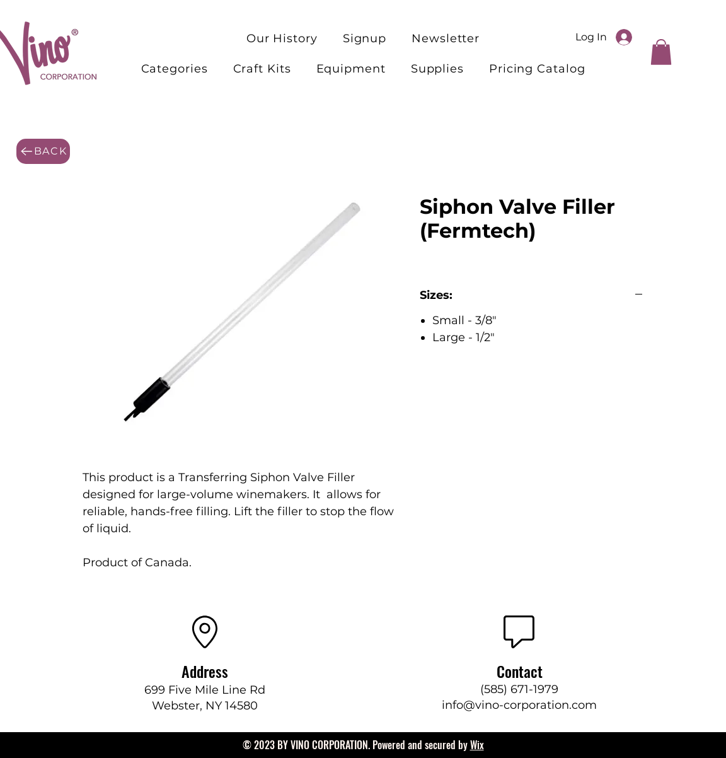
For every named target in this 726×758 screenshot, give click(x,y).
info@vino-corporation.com (519, 705)
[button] (262, 68)
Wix (477, 744)
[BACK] (43, 151)
